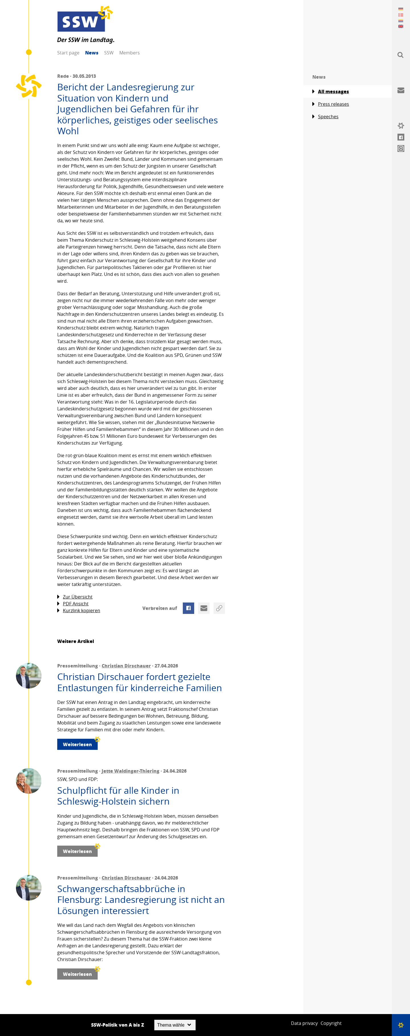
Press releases (330, 104)
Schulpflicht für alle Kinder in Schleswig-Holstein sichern (118, 796)
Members (129, 53)
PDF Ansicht (73, 604)
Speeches (325, 116)
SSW (109, 53)
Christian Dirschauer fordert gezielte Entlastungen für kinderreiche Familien (139, 682)
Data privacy (304, 1023)
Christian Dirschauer (126, 665)
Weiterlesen (80, 743)
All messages (330, 91)
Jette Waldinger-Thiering (130, 771)
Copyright (331, 1023)
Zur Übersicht (75, 597)
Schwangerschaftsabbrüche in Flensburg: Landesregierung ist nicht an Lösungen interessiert (141, 899)
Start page (68, 53)
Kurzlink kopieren (78, 610)
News (92, 52)
